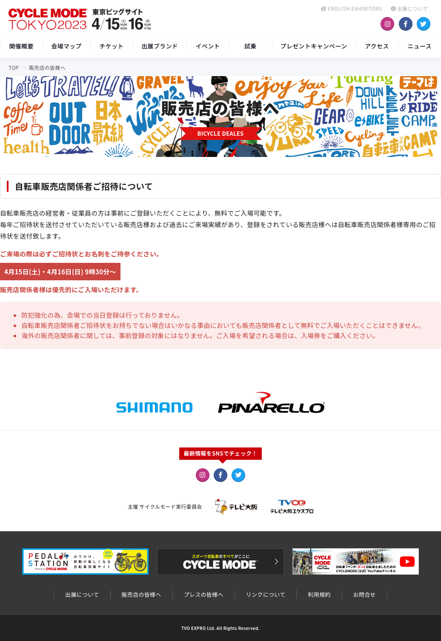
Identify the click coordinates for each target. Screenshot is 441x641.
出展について (409, 8)
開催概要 (21, 46)
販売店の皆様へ (141, 594)
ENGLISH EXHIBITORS (351, 8)
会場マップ (66, 46)
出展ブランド (159, 46)
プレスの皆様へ (203, 594)
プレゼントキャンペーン (314, 46)
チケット (111, 46)
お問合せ (364, 594)
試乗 (250, 46)
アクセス (377, 46)
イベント (208, 46)
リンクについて (266, 594)
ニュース (420, 46)
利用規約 (319, 594)
